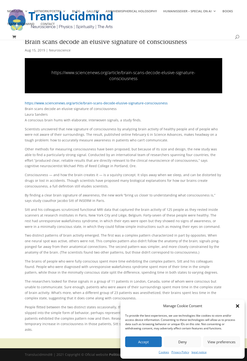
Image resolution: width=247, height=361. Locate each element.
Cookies (164, 352)
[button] (237, 306)
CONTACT (48, 24)
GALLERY (92, 11)
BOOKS (227, 11)
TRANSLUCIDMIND (20, 24)
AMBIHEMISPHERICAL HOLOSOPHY (131, 11)
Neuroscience (60, 50)
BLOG (76, 11)
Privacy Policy (180, 352)
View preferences (221, 342)
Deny (182, 342)
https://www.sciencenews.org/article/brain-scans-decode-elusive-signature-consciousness (123, 75)
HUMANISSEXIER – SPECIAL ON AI (187, 11)
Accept (143, 342)
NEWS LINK (15, 11)
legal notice (199, 352)
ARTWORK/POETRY (47, 11)
